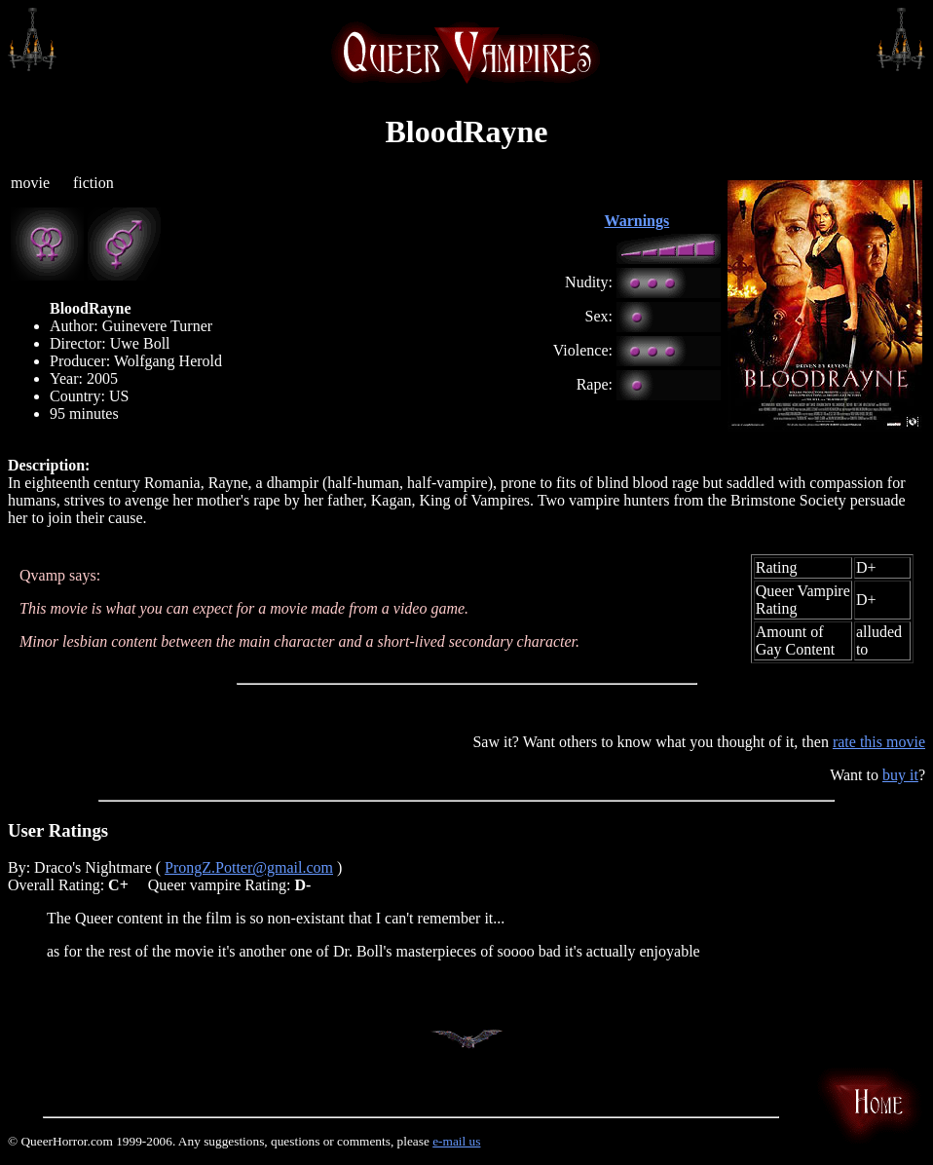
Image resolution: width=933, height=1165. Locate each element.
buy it (900, 775)
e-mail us (456, 1141)
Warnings (637, 220)
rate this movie (879, 741)
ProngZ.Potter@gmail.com (249, 867)
